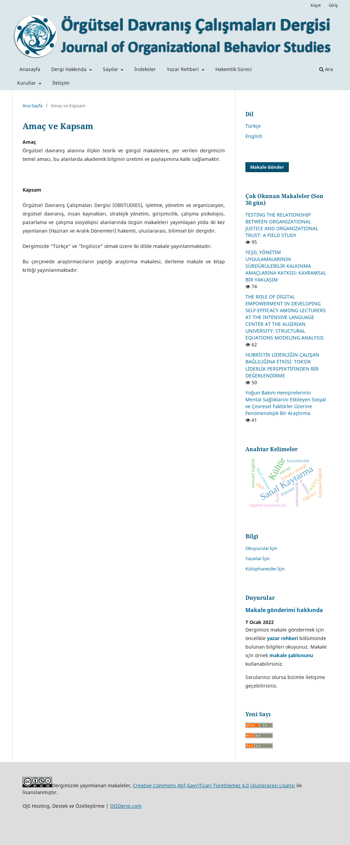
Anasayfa (29, 69)
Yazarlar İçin (257, 558)
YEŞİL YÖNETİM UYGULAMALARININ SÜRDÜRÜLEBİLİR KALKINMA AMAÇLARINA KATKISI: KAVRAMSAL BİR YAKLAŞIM (285, 266)
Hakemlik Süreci (233, 69)
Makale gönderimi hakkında (284, 610)
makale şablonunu (291, 655)
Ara (326, 69)
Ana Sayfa (32, 105)
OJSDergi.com (126, 806)
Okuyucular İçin (261, 548)
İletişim (60, 83)
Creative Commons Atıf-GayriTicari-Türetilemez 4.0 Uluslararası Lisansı (214, 785)
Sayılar (111, 69)
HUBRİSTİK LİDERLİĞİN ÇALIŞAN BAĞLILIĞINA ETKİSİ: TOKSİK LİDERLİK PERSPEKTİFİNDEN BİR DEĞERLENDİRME (282, 364)
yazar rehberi (282, 638)
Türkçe (253, 126)
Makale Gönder (267, 167)
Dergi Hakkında (69, 69)
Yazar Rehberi (183, 69)
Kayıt (316, 5)
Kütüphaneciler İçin (265, 569)
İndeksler (145, 69)
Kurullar (27, 83)
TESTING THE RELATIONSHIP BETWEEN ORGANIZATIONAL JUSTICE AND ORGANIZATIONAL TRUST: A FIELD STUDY (281, 224)
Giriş (333, 5)
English (253, 136)
